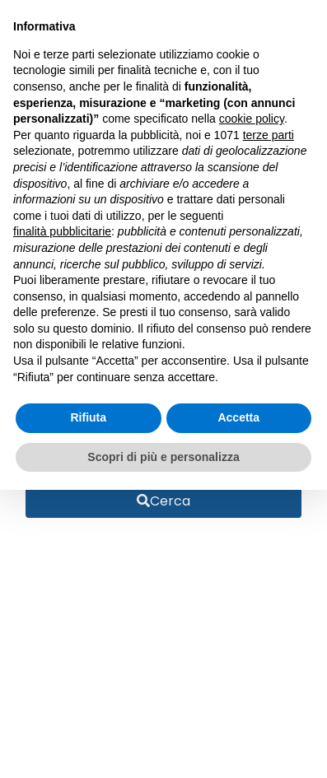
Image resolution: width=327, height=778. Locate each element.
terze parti (268, 135)
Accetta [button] (238, 417)
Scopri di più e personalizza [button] (163, 457)
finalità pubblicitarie (62, 231)
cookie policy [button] (251, 118)
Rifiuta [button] (88, 417)
